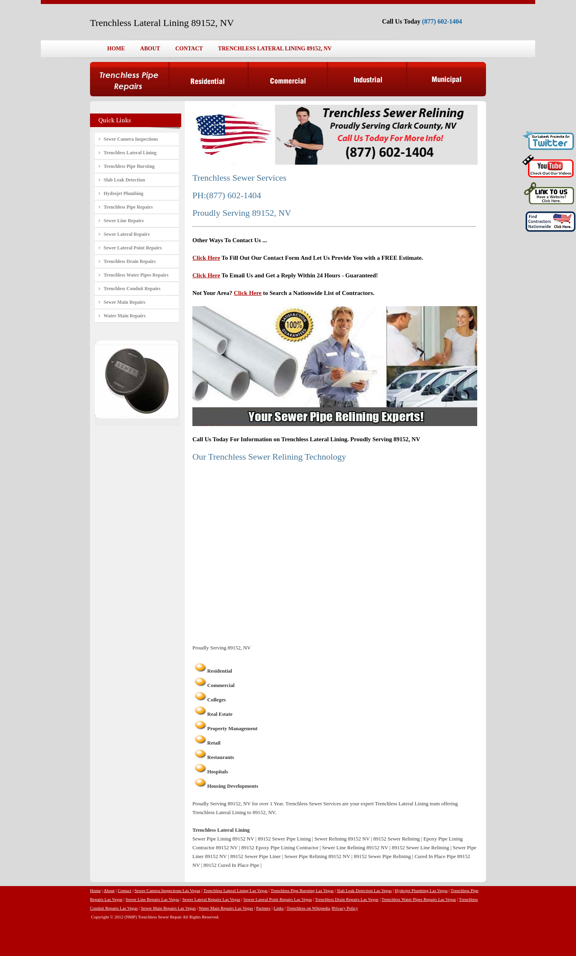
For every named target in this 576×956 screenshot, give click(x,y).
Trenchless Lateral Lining (130, 152)
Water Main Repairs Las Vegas (226, 908)
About (109, 890)
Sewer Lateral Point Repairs (133, 248)
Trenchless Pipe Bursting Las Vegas (302, 890)
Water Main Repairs (125, 316)
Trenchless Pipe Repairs (128, 207)
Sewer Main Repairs (124, 302)
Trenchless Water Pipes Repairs (136, 275)
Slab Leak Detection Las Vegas (364, 890)
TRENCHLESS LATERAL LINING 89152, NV (275, 49)
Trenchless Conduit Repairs (132, 288)
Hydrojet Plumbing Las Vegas (421, 890)
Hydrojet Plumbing (123, 193)
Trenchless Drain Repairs (130, 261)
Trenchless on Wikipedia (308, 908)
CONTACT (189, 49)
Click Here (206, 258)
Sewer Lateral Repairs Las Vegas (211, 899)
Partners (263, 908)
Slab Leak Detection (124, 180)
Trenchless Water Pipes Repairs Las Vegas (419, 899)
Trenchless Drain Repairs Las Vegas (346, 899)
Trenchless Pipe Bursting (129, 166)
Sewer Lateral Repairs (127, 234)
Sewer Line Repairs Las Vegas (152, 899)
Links (279, 908)
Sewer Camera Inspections (131, 139)
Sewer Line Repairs (124, 220)
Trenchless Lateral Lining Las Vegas (235, 890)
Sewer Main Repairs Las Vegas (168, 908)
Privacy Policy (345, 908)
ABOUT (150, 49)
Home (95, 890)
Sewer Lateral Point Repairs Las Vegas (278, 899)
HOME (116, 49)
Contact (124, 890)
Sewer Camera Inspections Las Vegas (167, 890)
